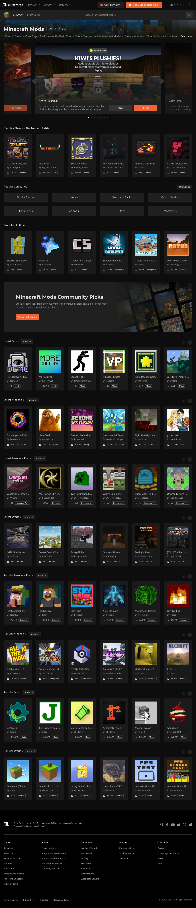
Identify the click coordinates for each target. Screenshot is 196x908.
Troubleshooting (126, 853)
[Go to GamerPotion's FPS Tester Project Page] (146, 778)
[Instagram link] (161, 825)
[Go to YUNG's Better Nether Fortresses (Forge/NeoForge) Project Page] (178, 155)
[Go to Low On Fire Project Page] (178, 603)
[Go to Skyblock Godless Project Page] (114, 252)
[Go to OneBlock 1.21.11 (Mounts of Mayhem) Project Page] (50, 778)
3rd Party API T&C (51, 869)
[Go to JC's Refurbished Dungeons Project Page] (82, 486)
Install (146, 108)
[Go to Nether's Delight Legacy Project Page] (146, 155)
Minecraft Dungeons (13, 879)
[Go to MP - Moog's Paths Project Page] (178, 252)
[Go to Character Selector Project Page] (82, 252)
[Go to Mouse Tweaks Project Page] (146, 720)
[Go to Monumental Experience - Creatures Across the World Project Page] (114, 427)
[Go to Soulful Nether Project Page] (82, 155)
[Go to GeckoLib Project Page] (18, 720)
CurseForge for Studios (168, 853)
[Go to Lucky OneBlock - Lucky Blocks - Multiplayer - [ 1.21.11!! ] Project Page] (82, 778)
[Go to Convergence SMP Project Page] (18, 427)
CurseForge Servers (90, 879)
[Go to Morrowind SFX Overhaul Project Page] (50, 486)
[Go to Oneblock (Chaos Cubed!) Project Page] (18, 778)
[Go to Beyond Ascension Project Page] (82, 427)
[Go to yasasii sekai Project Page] (178, 427)
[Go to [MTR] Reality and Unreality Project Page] (18, 544)
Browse (33, 4)
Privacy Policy (29, 900)
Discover (18, 14)
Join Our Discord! (89, 848)
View (120, 108)
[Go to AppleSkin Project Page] (178, 720)
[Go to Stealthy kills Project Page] (82, 368)
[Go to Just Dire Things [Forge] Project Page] (178, 368)
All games (8, 848)
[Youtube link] (173, 825)
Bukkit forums (87, 874)
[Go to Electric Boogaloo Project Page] (18, 252)
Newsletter (86, 864)
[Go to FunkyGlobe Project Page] (82, 544)
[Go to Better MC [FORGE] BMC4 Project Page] (114, 661)
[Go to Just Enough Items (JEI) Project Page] (50, 720)
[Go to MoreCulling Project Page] (50, 368)
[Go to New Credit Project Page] (50, 427)
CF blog (84, 858)
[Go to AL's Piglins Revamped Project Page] (18, 155)
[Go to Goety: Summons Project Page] (114, 486)
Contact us (124, 858)
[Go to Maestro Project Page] (50, 252)
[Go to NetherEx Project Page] (50, 155)
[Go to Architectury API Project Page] (114, 720)
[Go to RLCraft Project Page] (178, 661)
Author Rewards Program (54, 858)
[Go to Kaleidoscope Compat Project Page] (146, 368)
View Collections (27, 317)
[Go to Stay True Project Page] (82, 603)
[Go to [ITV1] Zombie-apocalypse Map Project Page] (178, 544)
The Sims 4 (9, 864)
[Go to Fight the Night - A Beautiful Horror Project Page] (146, 427)
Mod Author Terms (61, 900)
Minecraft (8, 853)
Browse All (33, 14)
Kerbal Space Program (14, 874)
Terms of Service (11, 900)
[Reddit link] (190, 825)
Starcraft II (9, 869)
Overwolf (161, 848)
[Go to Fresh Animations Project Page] (18, 603)
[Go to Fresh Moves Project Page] (50, 603)
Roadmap (85, 869)
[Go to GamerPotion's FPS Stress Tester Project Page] (178, 778)
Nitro (159, 864)
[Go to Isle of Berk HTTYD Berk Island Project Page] (114, 778)
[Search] (189, 15)
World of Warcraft (12, 858)
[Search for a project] (135, 15)
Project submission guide (54, 853)
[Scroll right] (189, 342)
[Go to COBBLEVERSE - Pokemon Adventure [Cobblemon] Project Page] (82, 661)
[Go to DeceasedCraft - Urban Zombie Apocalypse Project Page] (50, 661)
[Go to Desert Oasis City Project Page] (50, 544)
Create (49, 4)
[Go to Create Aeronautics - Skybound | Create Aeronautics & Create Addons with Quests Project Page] (146, 252)
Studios (65, 4)
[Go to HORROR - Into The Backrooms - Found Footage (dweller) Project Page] (146, 661)
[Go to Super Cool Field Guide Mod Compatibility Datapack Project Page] (146, 486)
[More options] (190, 5)
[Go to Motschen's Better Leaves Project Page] (146, 603)
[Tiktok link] (167, 825)
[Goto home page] (13, 4)
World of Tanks (11, 884)
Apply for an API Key (52, 864)
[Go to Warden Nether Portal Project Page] (114, 155)
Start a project (49, 848)
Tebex (160, 858)
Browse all (184, 186)
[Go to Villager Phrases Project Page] (114, 368)
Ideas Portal (86, 853)
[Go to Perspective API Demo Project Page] (18, 368)
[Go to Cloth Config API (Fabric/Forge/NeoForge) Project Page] (82, 720)
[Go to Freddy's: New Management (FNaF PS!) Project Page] (146, 544)
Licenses (44, 900)
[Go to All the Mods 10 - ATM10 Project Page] (18, 661)
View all (27, 341)
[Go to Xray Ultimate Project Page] (114, 603)
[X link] (184, 825)
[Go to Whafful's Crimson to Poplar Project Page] (18, 486)
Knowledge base (127, 848)
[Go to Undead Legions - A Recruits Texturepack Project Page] (178, 486)
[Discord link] (179, 825)
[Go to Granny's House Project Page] (114, 544)
